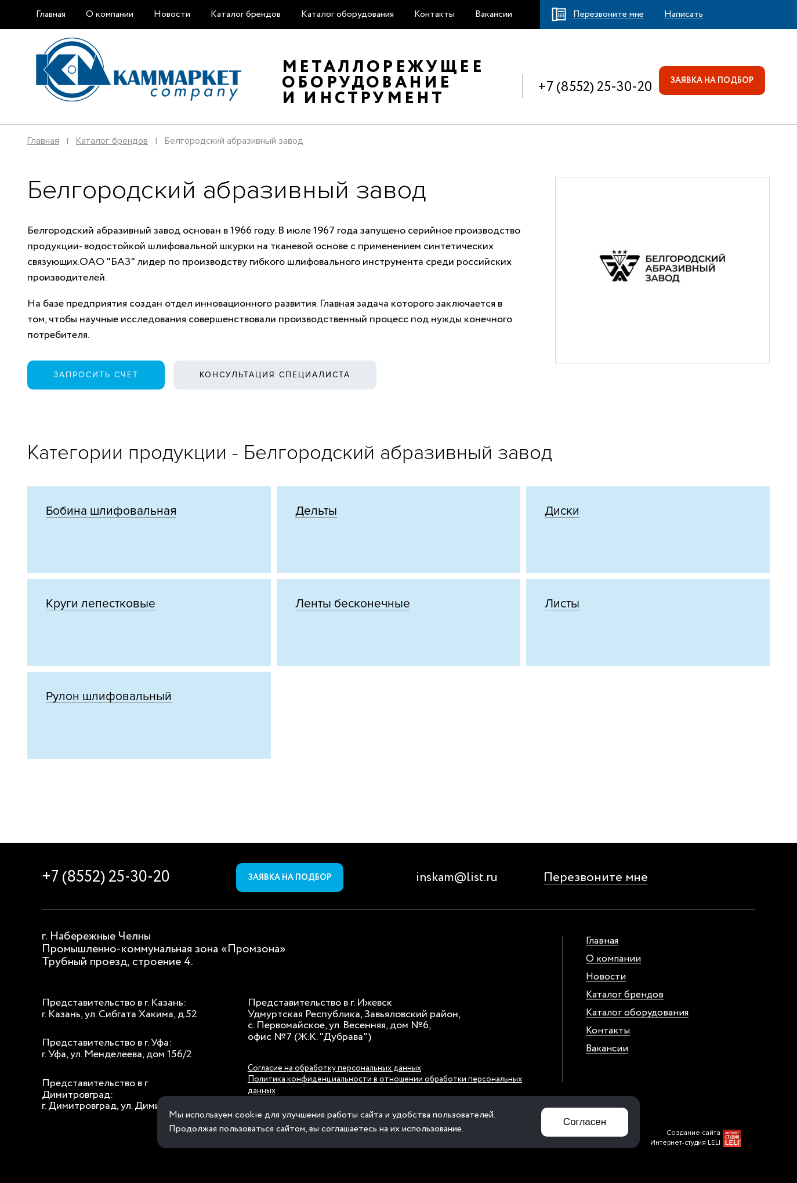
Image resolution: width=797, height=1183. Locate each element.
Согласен (584, 1121)
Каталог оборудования (347, 14)
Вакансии (493, 14)
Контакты (434, 14)
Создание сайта (693, 1133)
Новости (172, 14)
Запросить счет (96, 375)
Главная (51, 14)
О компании (109, 14)
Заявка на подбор (712, 80)
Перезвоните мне (596, 877)
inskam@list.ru (457, 877)
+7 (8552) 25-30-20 (595, 87)
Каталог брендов (246, 14)
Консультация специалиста (275, 375)
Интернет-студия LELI (685, 1142)
